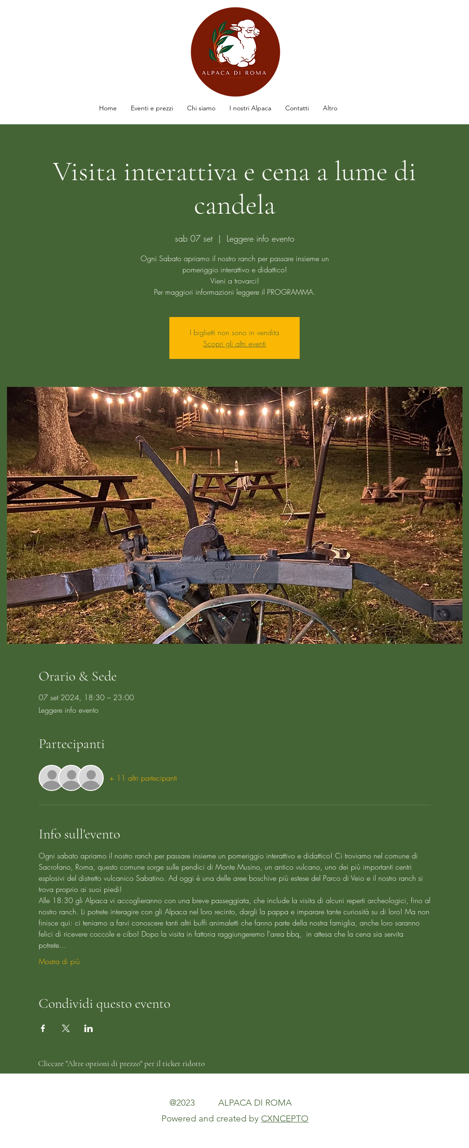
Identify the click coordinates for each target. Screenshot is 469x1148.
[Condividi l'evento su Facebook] (43, 1028)
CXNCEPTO (284, 1118)
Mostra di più (59, 961)
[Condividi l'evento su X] (65, 1028)
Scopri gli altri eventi (234, 343)
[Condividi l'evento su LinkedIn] (88, 1028)
